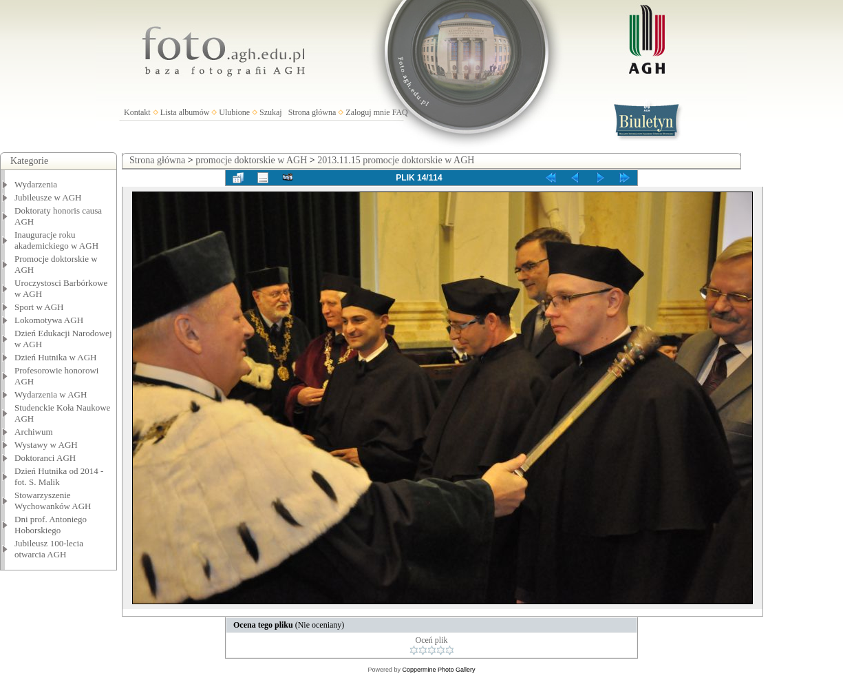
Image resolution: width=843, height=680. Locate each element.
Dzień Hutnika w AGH (55, 357)
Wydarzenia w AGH (50, 394)
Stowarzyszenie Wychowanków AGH (53, 500)
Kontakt (137, 112)
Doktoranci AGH (45, 458)
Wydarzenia (35, 184)
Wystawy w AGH (46, 445)
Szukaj (270, 112)
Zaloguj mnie (367, 112)
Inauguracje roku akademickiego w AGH (56, 240)
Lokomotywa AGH (48, 320)
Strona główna (312, 112)
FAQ (400, 112)
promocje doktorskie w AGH (251, 160)
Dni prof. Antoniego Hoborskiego (50, 524)
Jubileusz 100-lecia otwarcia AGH (48, 548)
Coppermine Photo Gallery (438, 669)
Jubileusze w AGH (48, 197)
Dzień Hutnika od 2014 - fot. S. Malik (58, 476)
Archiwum (33, 431)
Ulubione (234, 112)
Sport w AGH (39, 307)
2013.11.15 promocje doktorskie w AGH (395, 160)
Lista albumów (185, 112)
